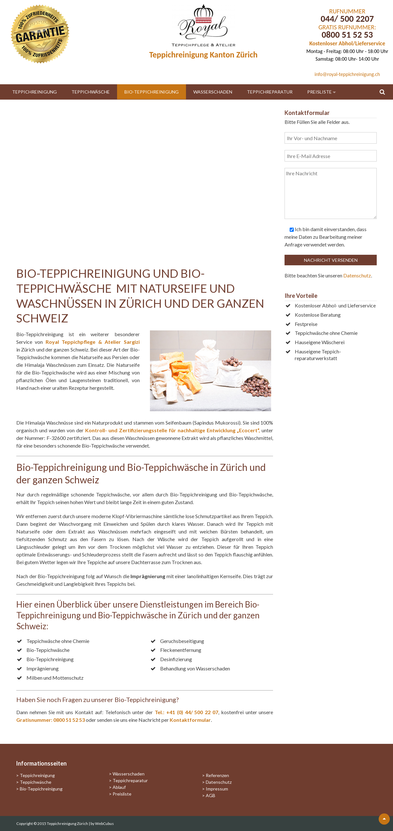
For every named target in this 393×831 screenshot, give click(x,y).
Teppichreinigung (34, 91)
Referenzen (217, 775)
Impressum (217, 788)
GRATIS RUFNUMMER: (347, 27)
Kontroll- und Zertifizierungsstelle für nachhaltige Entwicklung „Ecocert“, (172, 430)
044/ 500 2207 (347, 18)
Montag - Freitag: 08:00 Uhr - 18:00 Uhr (347, 51)
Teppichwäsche (90, 91)
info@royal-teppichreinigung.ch (347, 74)
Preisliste (319, 91)
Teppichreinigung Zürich (68, 823)
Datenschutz (357, 275)
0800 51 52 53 (347, 34)
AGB (210, 795)
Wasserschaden (212, 91)
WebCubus (104, 823)
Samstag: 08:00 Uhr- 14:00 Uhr (347, 59)
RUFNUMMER (347, 11)
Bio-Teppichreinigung (151, 91)
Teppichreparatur (270, 91)
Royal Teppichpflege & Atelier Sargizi (93, 342)
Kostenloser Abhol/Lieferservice (347, 43)
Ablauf (119, 787)
